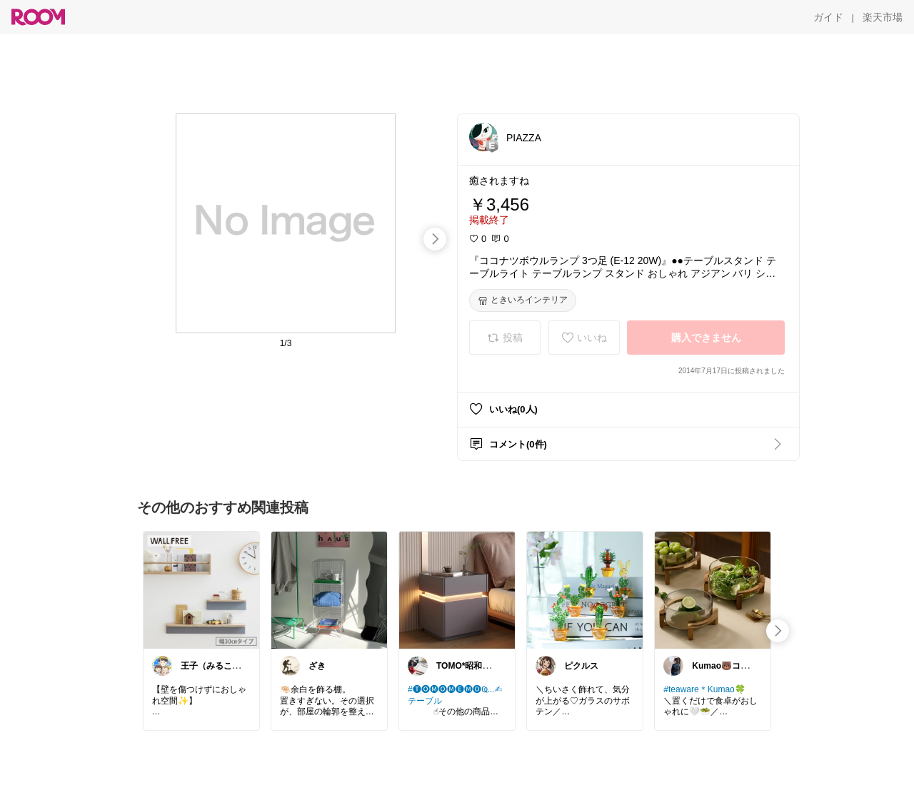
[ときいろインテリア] (522, 300)
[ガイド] (828, 17)
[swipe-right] (434, 239)
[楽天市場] (883, 17)
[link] (201, 589)
